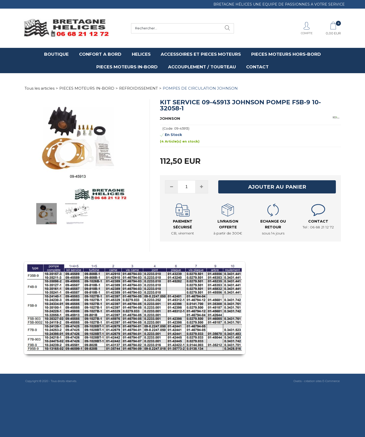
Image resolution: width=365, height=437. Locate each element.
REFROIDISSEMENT (138, 88)
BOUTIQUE (56, 54)
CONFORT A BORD (100, 54)
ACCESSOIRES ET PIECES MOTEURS (201, 54)
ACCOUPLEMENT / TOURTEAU (202, 66)
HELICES (141, 54)
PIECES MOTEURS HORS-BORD (286, 54)
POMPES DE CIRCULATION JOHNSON (200, 88)
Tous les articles (39, 88)
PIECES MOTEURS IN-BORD (127, 66)
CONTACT (257, 66)
